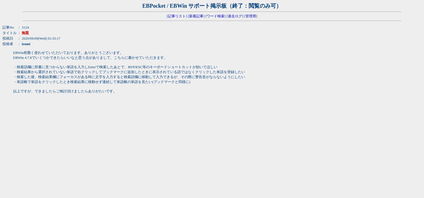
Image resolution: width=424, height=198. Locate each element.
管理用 (250, 16)
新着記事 (196, 16)
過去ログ (235, 16)
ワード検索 (215, 16)
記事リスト (177, 16)
